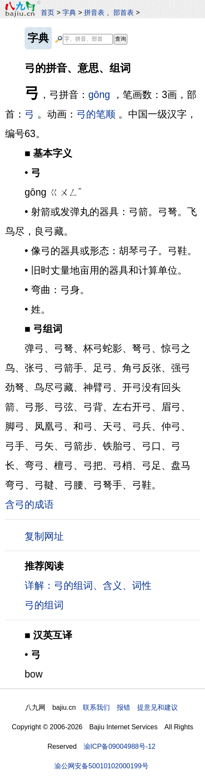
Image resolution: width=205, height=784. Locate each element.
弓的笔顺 (95, 114)
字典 (69, 12)
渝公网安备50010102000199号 (101, 766)
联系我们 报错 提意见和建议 (130, 707)
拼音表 (94, 12)
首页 (47, 12)
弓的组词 (44, 604)
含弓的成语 (29, 504)
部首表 (123, 12)
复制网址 (47, 536)
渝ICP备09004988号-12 (120, 746)
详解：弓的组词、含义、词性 (88, 585)
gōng (99, 94)
